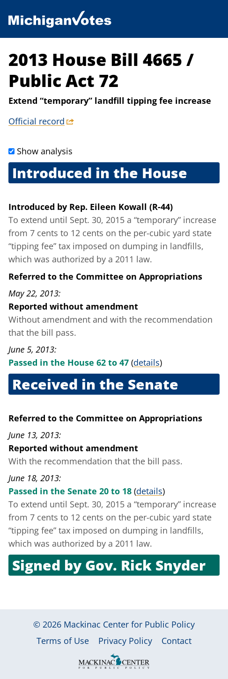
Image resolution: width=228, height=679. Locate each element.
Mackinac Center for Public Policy (129, 624)
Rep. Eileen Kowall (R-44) (121, 206)
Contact (176, 640)
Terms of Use (63, 640)
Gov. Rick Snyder (145, 565)
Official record (36, 121)
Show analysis (45, 151)
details (146, 362)
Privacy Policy (125, 640)
